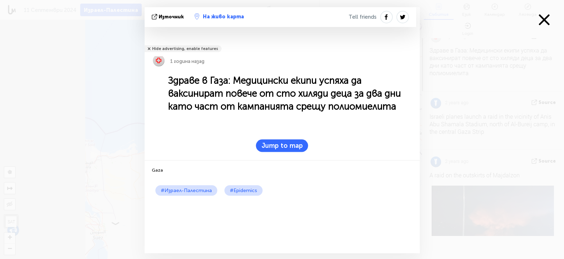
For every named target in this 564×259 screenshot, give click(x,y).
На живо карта (219, 16)
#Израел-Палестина (186, 190)
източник (168, 16)
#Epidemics (243, 190)
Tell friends (363, 17)
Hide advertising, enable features (185, 48)
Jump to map (282, 146)
